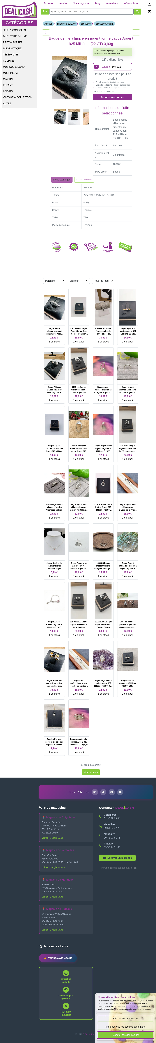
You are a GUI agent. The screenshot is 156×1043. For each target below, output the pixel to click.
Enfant (8, 85)
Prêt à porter (13, 42)
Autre (7, 103)
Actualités (112, 3)
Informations (131, 3)
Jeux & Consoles (14, 30)
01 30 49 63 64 (112, 818)
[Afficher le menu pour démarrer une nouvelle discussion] (117, 858)
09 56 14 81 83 (112, 847)
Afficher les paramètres (125, 1018)
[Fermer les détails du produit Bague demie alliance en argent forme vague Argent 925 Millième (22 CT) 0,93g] (46, 32)
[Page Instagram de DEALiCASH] (94, 792)
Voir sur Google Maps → (54, 838)
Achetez (48, 3)
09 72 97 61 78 (112, 838)
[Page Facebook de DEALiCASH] (112, 792)
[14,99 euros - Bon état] (112, 66)
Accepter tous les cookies (125, 1035)
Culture (8, 60)
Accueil (48, 23)
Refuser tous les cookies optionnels (125, 1026)
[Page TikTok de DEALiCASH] (103, 792)
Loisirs (8, 91)
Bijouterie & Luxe (15, 36)
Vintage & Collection (17, 97)
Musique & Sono (14, 67)
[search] (91, 12)
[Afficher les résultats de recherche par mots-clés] (137, 12)
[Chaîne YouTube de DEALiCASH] (120, 792)
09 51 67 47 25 (112, 828)
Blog (98, 3)
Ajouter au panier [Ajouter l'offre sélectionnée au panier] (112, 97)
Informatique (12, 48)
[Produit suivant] (136, 68)
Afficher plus (91, 772)
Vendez (63, 3)
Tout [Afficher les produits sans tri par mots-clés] (45, 11)
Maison (8, 79)
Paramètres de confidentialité (119, 868)
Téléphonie (10, 54)
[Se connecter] (149, 4)
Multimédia (10, 73)
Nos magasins (81, 3)
